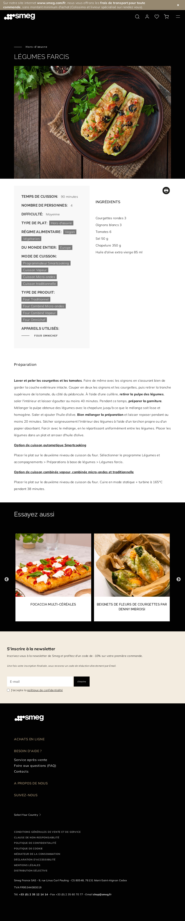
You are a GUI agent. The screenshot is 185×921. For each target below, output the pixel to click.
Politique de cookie (28, 848)
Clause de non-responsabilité (36, 837)
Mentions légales (27, 865)
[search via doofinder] (137, 16)
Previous (6, 579)
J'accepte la (37, 690)
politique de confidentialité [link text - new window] (45, 690)
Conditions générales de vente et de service (47, 831)
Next (178, 579)
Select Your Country (26, 814)
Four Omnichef (45, 335)
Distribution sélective (31, 870)
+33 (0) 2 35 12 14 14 (33, 894)
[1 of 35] (53, 579)
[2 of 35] (132, 579)
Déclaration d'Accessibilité (35, 859)
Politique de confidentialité (35, 842)
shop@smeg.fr (102, 894)
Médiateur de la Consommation (37, 853)
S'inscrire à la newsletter (31, 648)
